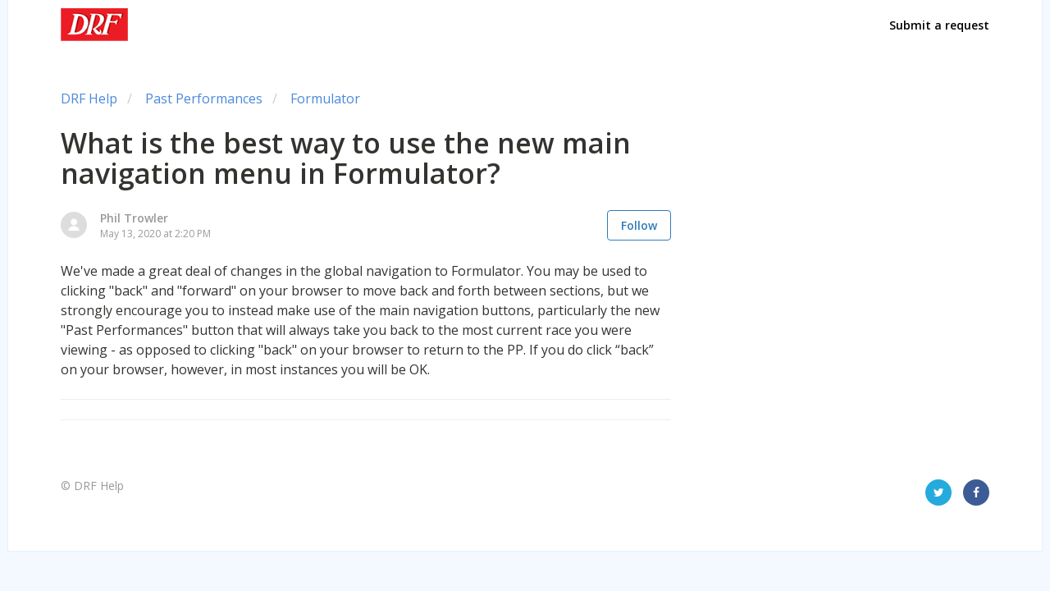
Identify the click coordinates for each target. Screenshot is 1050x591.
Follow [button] (639, 225)
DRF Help (89, 98)
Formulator (325, 98)
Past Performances (203, 98)
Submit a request (939, 25)
